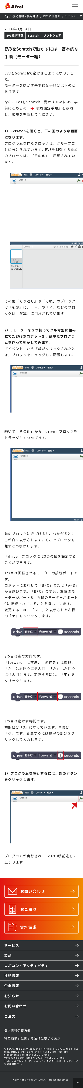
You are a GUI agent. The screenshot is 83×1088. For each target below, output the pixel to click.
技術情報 (11, 975)
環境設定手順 (47, 108)
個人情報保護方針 (17, 1030)
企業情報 (11, 985)
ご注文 (9, 1016)
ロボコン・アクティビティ (26, 965)
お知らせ (11, 995)
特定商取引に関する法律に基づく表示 (32, 1038)
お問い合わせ (15, 1005)
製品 (8, 955)
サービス (11, 945)
